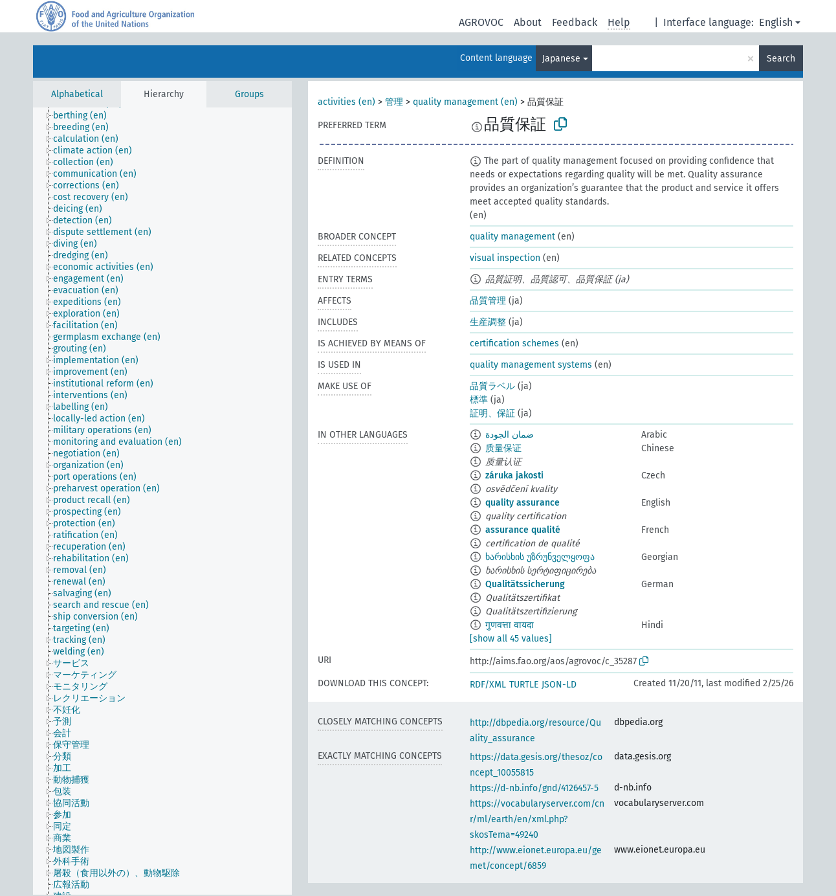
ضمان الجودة (509, 434)
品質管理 (488, 300)
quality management (512, 236)
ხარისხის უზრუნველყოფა (540, 557)
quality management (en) (465, 101)
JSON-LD (559, 684)
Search (781, 58)
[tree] (162, 501)
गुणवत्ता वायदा (509, 625)
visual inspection (505, 257)
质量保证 (503, 448)
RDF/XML (488, 684)
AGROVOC (481, 22)
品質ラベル (492, 386)
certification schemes (514, 343)
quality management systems (531, 364)
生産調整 (488, 322)
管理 (394, 101)
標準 (479, 399)
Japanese (561, 58)
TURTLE (523, 684)
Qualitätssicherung (525, 584)
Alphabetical (77, 94)
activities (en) (346, 101)
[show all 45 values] (511, 638)
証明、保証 (492, 413)
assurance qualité (522, 529)
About (528, 22)
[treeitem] (85, 116)
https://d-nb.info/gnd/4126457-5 (534, 788)
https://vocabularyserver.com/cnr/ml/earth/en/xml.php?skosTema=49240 (537, 819)
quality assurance (522, 502)
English (776, 22)
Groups (249, 94)
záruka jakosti (514, 475)
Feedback (574, 22)
